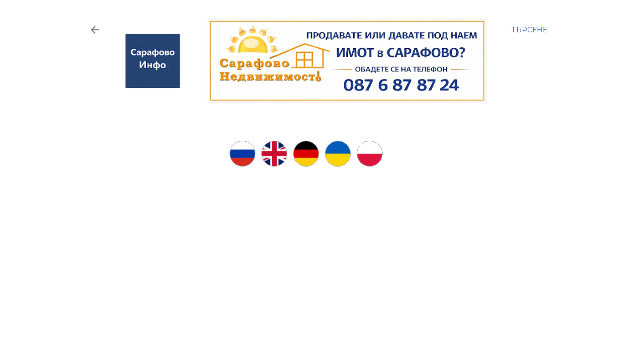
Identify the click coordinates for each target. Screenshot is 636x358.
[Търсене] (529, 30)
